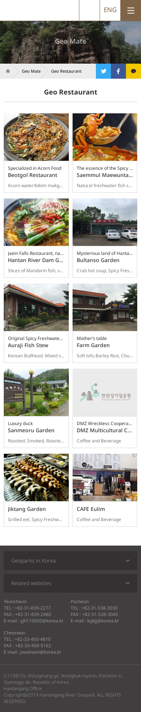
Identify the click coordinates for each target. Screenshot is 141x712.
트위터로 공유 (103, 71)
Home (5, 71)
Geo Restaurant (66, 71)
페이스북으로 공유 (118, 71)
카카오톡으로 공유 (133, 71)
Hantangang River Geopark (26, 10)
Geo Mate (31, 71)
